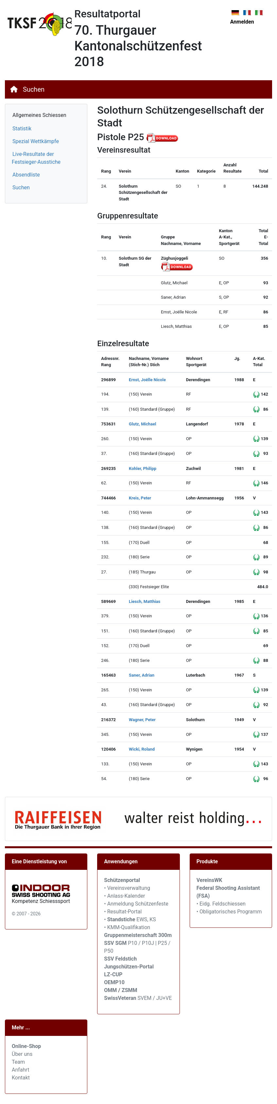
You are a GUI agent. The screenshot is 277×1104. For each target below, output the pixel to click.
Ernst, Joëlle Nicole (147, 379)
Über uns (22, 1054)
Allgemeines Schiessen (39, 115)
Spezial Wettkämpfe (35, 141)
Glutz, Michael (142, 423)
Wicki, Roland (142, 749)
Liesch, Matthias (144, 601)
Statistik (21, 128)
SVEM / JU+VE (155, 998)
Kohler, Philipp (142, 468)
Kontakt (21, 1078)
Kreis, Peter (140, 498)
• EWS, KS (130, 919)
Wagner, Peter (142, 719)
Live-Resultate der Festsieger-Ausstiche (36, 158)
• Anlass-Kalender (124, 896)
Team (18, 1062)
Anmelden (242, 22)
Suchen (33, 89)
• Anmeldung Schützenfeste (136, 904)
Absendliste (26, 175)
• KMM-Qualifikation (127, 927)
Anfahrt (20, 1070)
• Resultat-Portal (123, 911)
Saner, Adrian (141, 675)
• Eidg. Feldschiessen (221, 904)
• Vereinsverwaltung (127, 888)
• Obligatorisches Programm (229, 911)
